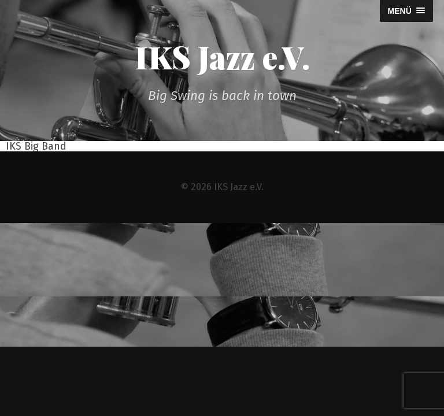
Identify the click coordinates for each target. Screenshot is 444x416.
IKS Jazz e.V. (222, 56)
